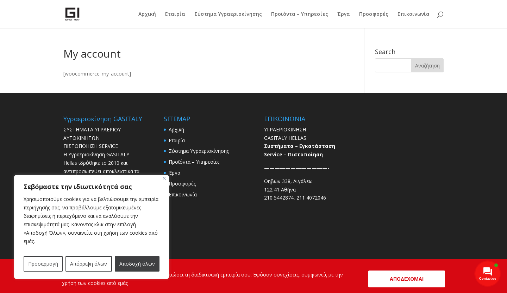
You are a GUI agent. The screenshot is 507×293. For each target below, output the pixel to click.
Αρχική (147, 14)
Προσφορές (373, 14)
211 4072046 (311, 197)
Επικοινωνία (414, 14)
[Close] (164, 178)
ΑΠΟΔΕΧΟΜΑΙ (407, 278)
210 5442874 (279, 197)
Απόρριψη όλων (88, 263)
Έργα (343, 14)
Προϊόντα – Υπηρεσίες (299, 14)
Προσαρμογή (43, 263)
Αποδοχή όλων (137, 263)
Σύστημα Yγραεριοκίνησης (228, 14)
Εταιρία (175, 14)
